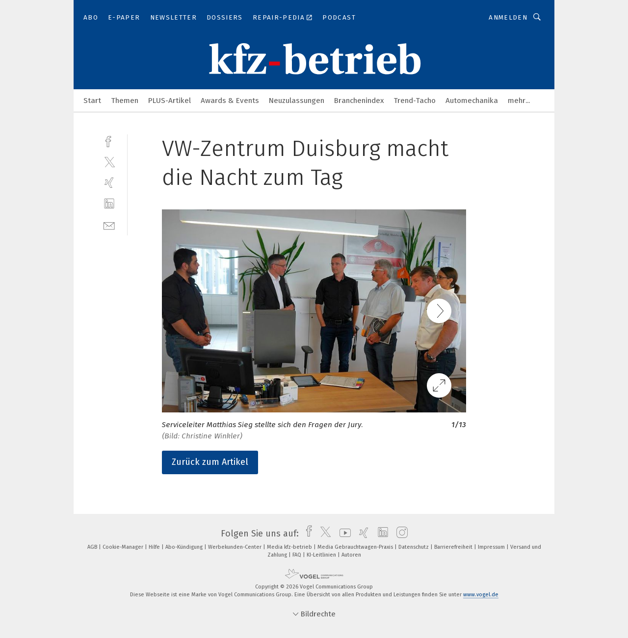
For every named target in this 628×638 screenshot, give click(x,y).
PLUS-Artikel (169, 100)
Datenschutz (414, 547)
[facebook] (109, 140)
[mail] (109, 225)
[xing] (109, 183)
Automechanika (471, 100)
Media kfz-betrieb (290, 547)
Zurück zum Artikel (210, 462)
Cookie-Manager (124, 547)
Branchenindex (359, 100)
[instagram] (400, 533)
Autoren (351, 555)
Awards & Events (230, 100)
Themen (124, 100)
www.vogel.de (480, 594)
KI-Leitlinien (322, 555)
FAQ (297, 555)
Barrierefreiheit (454, 547)
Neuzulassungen (296, 100)
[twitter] (109, 161)
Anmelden (508, 17)
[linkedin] (109, 204)
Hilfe (155, 547)
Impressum (492, 547)
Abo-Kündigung (184, 547)
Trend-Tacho (414, 100)
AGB (93, 547)
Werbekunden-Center (235, 547)
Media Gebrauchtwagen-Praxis (355, 547)
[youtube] (343, 533)
